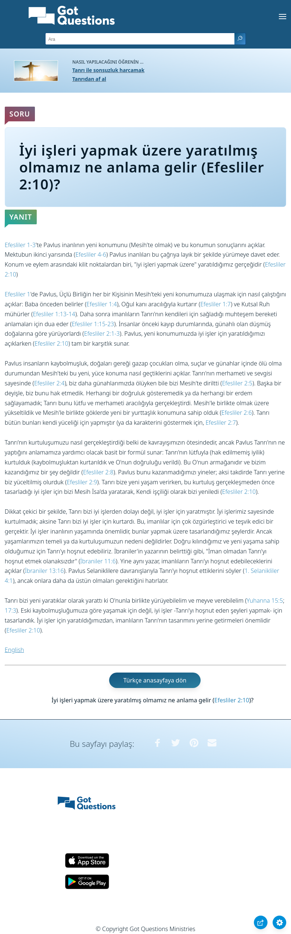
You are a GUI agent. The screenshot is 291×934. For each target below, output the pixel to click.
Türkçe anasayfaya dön (155, 680)
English (14, 650)
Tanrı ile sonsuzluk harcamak (108, 70)
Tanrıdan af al (89, 78)
